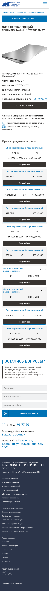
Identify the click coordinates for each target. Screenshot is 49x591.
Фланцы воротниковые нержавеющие (17, 527)
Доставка (5, 553)
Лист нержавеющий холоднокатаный (24, 171)
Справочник (7, 549)
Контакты (6, 561)
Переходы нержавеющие (12, 520)
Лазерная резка (8, 538)
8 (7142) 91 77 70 (8, 468)
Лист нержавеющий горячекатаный (24, 147)
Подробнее (24, 164)
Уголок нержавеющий (11, 486)
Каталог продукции (10, 545)
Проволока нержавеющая (12, 508)
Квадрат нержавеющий (11, 498)
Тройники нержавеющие (12, 523)
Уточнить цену (24, 105)
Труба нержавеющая (10, 482)
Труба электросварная (11, 516)
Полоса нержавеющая (11, 502)
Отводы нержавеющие (11, 512)
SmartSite (18, 583)
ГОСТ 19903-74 (40, 98)
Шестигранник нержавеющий (14, 494)
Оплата (5, 557)
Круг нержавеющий (10, 490)
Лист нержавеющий (18, 118)
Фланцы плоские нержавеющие (15, 531)
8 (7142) (18, 425)
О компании (7, 542)
